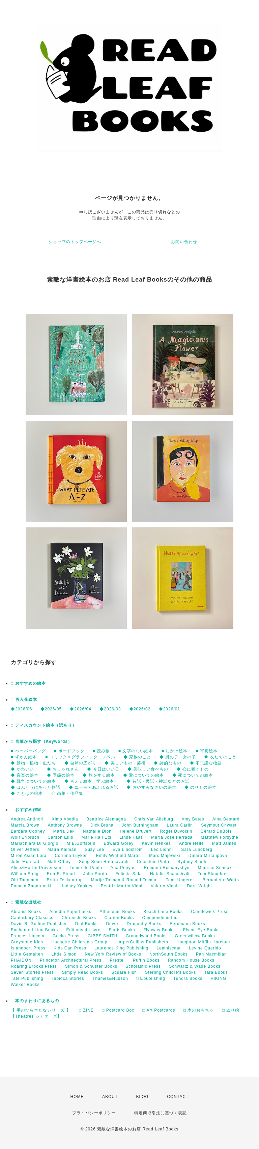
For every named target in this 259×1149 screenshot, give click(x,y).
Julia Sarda (95, 873)
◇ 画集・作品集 (67, 793)
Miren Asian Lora (29, 855)
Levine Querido (205, 948)
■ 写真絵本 (207, 751)
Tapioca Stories (68, 978)
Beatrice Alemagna (106, 819)
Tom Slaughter (213, 873)
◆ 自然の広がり (80, 763)
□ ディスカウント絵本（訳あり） (44, 725)
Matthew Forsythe (219, 837)
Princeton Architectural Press (71, 960)
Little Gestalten (27, 954)
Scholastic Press (143, 966)
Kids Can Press (70, 948)
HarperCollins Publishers (142, 942)
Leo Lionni (162, 849)
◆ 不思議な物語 (206, 763)
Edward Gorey (119, 843)
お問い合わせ (184, 241)
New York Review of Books (113, 954)
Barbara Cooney (28, 831)
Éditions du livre (83, 930)
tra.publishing (150, 978)
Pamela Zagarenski (31, 886)
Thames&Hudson (110, 978)
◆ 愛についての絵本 (143, 775)
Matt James (224, 843)
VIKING (219, 978)
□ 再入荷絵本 (24, 699)
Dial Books (86, 923)
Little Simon (64, 954)
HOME (77, 1096)
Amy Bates (192, 819)
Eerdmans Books (187, 923)
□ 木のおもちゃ (198, 1010)
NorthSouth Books (168, 954)
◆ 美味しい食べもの (147, 769)
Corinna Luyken (71, 855)
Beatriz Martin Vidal (122, 886)
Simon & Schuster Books (91, 966)
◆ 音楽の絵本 (24, 775)
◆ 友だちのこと (220, 757)
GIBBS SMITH (102, 936)
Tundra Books (187, 978)
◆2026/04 (80, 709)
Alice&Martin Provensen (36, 867)
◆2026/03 (110, 709)
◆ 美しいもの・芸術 (125, 763)
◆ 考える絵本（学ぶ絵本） (91, 781)
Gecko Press (66, 936)
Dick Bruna (102, 825)
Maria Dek (64, 831)
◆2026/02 (139, 709)
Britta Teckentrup (65, 880)
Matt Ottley (59, 861)
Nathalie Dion (97, 831)
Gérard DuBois (216, 831)
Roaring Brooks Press (34, 966)
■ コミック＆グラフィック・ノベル (80, 757)
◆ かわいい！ (24, 769)
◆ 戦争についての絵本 (33, 781)
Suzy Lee (94, 849)
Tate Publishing (27, 978)
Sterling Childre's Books (170, 972)
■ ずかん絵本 (24, 757)
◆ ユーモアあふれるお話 (93, 787)
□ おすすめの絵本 (28, 683)
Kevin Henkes (156, 843)
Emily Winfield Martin (118, 855)
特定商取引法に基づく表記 (160, 1113)
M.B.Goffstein (81, 843)
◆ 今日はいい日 (103, 769)
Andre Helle (191, 843)
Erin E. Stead (61, 873)
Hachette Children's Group (79, 942)
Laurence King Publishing (121, 948)
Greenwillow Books (195, 936)
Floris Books (122, 930)
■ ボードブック (69, 751)
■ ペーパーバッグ (28, 751)
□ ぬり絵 (231, 1010)
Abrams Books (26, 911)
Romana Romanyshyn (167, 867)
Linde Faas (131, 837)
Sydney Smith (191, 861)
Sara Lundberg (196, 849)
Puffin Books (146, 960)
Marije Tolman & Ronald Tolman (124, 880)
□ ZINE (86, 1010)
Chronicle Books (79, 917)
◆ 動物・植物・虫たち (33, 763)
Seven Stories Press (32, 972)
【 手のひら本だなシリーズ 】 (41, 1010)
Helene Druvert (136, 831)
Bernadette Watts (220, 880)
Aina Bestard (226, 819)
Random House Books (191, 960)
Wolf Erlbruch (25, 837)
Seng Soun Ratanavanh (103, 861)
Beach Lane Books (163, 911)
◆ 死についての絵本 (192, 775)
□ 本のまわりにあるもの (35, 1000)
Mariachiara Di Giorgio (34, 843)
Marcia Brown (25, 825)
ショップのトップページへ (75, 241)
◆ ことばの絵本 (27, 793)
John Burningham (140, 825)
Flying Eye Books (201, 930)
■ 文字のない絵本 (135, 751)
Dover (112, 923)
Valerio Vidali (165, 886)
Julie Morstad (25, 861)
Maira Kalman (62, 849)
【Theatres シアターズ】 (36, 1016)
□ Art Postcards (159, 1010)
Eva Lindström (128, 849)
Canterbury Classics (32, 917)
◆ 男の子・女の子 (178, 757)
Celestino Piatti (153, 861)
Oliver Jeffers (25, 849)
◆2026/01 (169, 709)
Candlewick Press (209, 911)
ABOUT (110, 1096)
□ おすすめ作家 (26, 809)
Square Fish (124, 972)
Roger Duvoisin (176, 831)
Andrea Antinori (27, 819)
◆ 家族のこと (137, 757)
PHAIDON (21, 960)
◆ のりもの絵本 (200, 787)
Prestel (117, 960)
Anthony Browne (65, 825)
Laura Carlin (180, 825)
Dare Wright (199, 886)
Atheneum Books (117, 911)
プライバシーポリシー (94, 1113)
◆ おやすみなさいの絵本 (151, 787)
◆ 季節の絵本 (61, 775)
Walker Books (25, 984)
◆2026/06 (21, 709)
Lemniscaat (169, 948)
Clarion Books (119, 917)
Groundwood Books (146, 936)
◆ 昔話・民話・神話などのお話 (157, 781)
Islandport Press (28, 948)
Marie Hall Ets (97, 837)
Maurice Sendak (215, 867)
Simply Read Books (82, 972)
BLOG (142, 1096)
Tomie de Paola (85, 867)
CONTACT (178, 1096)
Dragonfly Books (144, 923)
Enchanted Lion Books (34, 930)
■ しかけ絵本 (175, 751)
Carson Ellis (60, 837)
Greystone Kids (27, 942)
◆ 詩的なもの (167, 763)
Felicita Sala (128, 873)
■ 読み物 (101, 751)
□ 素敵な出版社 (26, 902)
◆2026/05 (51, 709)
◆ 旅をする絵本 (99, 775)
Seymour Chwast (218, 825)
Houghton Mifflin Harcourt (203, 942)
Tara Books (216, 972)
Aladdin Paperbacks (70, 911)
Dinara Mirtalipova (208, 855)
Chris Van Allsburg (153, 819)
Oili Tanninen (24, 880)
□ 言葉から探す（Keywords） (41, 741)
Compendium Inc (159, 917)
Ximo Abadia (65, 819)
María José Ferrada (172, 837)
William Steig (24, 873)
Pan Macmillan (211, 954)
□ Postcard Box (118, 1010)
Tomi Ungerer (180, 880)
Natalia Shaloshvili (170, 873)
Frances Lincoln (28, 936)
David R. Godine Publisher (39, 923)
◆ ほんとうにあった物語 (35, 787)
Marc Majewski (164, 855)
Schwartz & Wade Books (195, 966)
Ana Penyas (123, 867)
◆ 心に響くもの (193, 769)
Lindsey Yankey (76, 886)
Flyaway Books (159, 930)
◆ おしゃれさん (63, 769)
